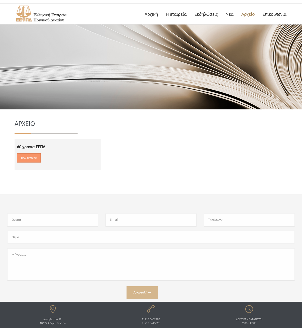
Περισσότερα (29, 158)
